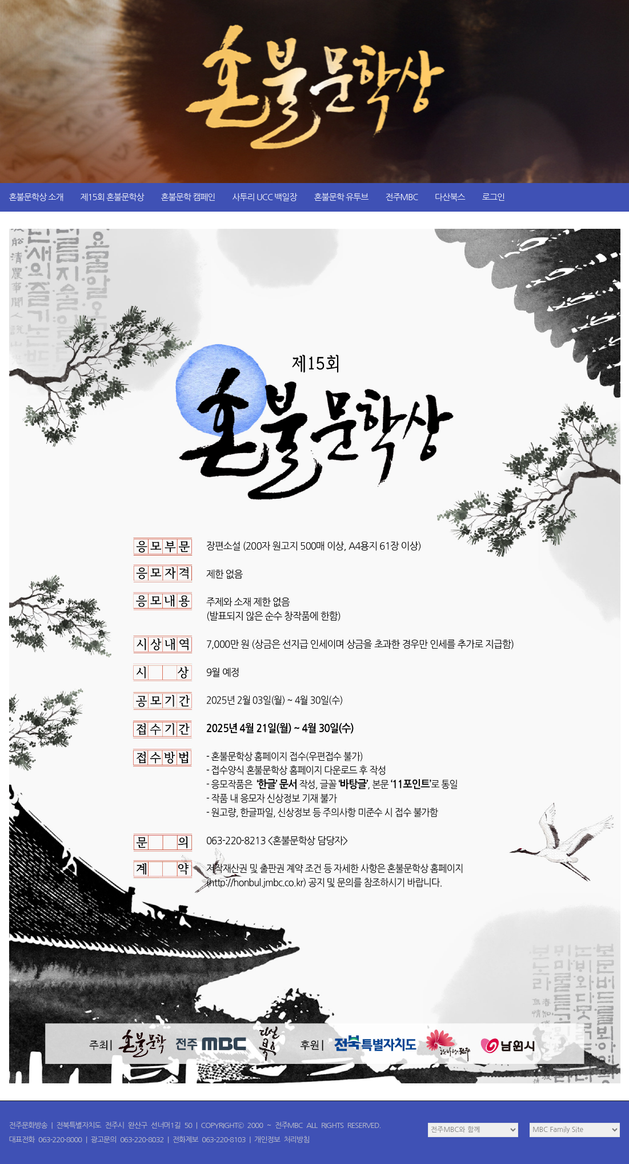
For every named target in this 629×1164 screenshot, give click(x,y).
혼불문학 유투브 (341, 197)
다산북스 (449, 197)
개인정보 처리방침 (281, 1139)
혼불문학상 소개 (36, 197)
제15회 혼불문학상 (111, 197)
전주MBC (401, 197)
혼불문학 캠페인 (188, 197)
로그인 (493, 197)
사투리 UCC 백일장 (264, 197)
